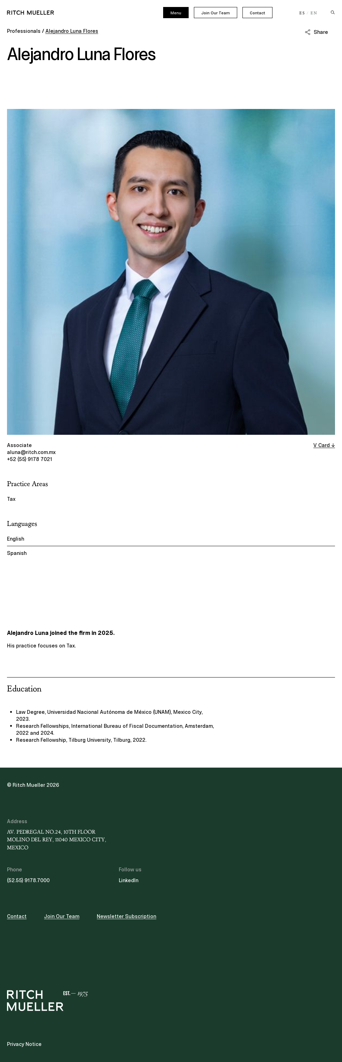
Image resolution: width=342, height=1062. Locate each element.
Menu (175, 13)
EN (314, 13)
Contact (257, 13)
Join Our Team (215, 13)
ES (302, 13)
